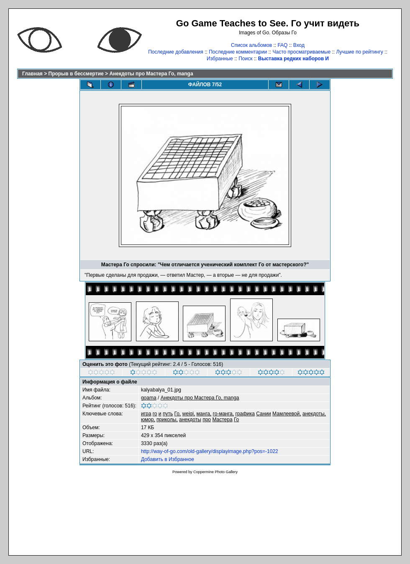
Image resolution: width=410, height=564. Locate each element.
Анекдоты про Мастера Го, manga (151, 74)
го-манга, (223, 414)
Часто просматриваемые (302, 52)
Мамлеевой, (286, 414)
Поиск (245, 59)
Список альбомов (251, 45)
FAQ (282, 45)
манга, (204, 414)
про (206, 419)
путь (168, 414)
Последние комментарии (238, 52)
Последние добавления (175, 52)
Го (236, 419)
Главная (32, 74)
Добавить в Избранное (167, 459)
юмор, (148, 419)
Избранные (220, 59)
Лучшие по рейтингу (359, 52)
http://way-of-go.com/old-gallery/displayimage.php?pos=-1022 (209, 451)
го (155, 414)
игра (146, 414)
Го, (177, 414)
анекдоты (190, 419)
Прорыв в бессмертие (76, 74)
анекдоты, (314, 414)
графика (245, 414)
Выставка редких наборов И (293, 59)
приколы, (167, 419)
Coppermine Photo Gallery (215, 472)
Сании (263, 414)
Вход (299, 45)
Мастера (222, 419)
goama (148, 398)
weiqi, (188, 414)
